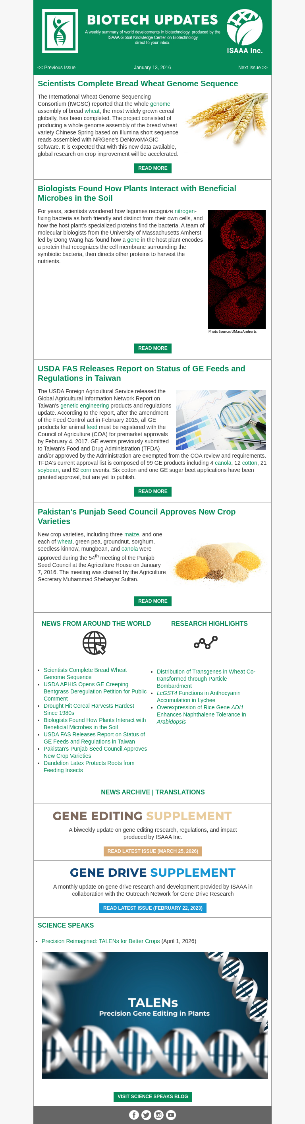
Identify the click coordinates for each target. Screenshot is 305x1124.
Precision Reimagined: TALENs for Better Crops (101, 941)
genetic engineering (84, 405)
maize (131, 534)
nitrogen (185, 211)
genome (160, 104)
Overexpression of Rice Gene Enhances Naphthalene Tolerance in (201, 714)
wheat (92, 111)
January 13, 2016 (152, 67)
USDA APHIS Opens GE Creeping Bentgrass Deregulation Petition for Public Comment (95, 691)
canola (223, 463)
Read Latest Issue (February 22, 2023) (153, 908)
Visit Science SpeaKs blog (153, 1096)
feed (92, 427)
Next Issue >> (253, 67)
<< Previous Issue (56, 67)
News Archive (125, 792)
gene (133, 240)
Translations (180, 792)
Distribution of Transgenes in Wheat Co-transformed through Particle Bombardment (206, 678)
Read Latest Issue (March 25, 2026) (153, 851)
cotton (249, 463)
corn (85, 470)
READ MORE (152, 168)
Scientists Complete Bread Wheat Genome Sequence (138, 83)
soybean (48, 470)
